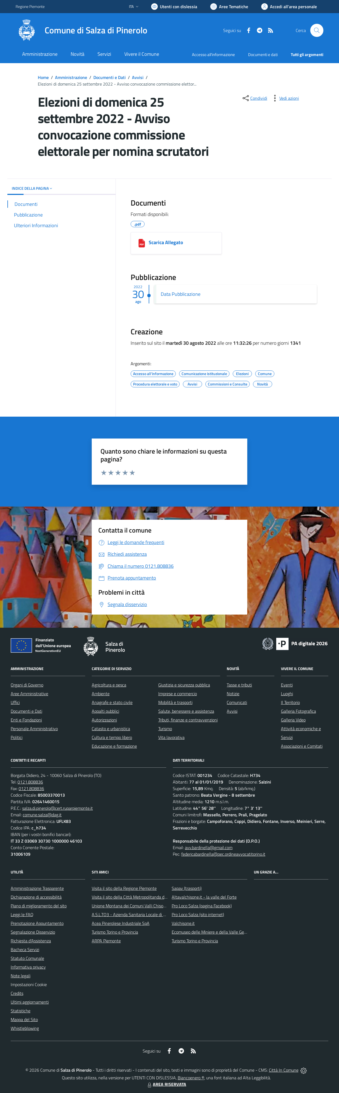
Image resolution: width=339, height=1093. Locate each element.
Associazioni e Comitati (302, 746)
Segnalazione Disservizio (33, 932)
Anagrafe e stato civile (112, 702)
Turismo (165, 728)
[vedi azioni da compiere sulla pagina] (284, 98)
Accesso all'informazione (213, 54)
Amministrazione (71, 77)
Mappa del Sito (24, 1019)
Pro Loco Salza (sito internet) (198, 914)
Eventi (287, 685)
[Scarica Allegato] (141, 243)
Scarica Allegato (166, 242)
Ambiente (101, 693)
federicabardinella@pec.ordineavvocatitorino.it (223, 854)
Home (43, 77)
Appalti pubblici (105, 711)
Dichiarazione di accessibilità (36, 897)
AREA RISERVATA (166, 1084)
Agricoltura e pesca (109, 685)
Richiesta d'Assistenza (31, 940)
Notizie (233, 693)
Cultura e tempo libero (112, 737)
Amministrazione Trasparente (37, 888)
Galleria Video (293, 720)
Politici (16, 737)
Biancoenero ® (191, 1077)
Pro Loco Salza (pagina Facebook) (202, 905)
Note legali (20, 975)
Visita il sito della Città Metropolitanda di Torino (134, 897)
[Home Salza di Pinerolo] (81, 30)
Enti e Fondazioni (26, 720)
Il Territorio (290, 702)
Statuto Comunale (27, 958)
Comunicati (237, 702)
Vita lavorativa (171, 737)
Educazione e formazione (114, 746)
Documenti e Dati (109, 77)
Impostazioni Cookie (29, 984)
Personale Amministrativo (34, 728)
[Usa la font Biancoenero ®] (174, 6)
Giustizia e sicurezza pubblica (184, 685)
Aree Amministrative (29, 693)
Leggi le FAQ (22, 914)
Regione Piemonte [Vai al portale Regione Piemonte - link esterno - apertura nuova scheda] (30, 6)
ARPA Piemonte (106, 940)
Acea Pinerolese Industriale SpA (121, 923)
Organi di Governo (27, 685)
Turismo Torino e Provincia (115, 932)
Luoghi (287, 693)
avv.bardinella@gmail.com (208, 847)
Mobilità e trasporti (175, 702)
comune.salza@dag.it (42, 814)
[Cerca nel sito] (316, 30)
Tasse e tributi (239, 685)
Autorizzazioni (104, 720)
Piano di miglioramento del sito (39, 905)
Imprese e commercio (177, 693)
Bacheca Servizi (25, 949)
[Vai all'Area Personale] (289, 6)
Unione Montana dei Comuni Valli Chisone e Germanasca (143, 905)
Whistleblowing (25, 1028)
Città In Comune (283, 1070)
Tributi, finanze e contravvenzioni (188, 720)
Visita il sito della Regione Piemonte (124, 888)
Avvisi (137, 77)
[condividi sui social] (254, 98)
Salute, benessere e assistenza (186, 711)
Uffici (15, 702)
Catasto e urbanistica (111, 728)
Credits (17, 993)
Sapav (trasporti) (187, 888)
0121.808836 (30, 782)
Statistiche (20, 1010)
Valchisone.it (183, 923)
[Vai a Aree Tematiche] (229, 6)
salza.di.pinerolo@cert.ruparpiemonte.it (57, 808)
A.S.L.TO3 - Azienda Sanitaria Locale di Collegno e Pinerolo (145, 914)
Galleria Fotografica (298, 711)
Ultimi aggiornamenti (30, 1002)
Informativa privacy (28, 967)
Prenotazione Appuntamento (37, 923)
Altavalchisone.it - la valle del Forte (204, 897)
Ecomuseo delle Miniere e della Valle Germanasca (217, 932)
